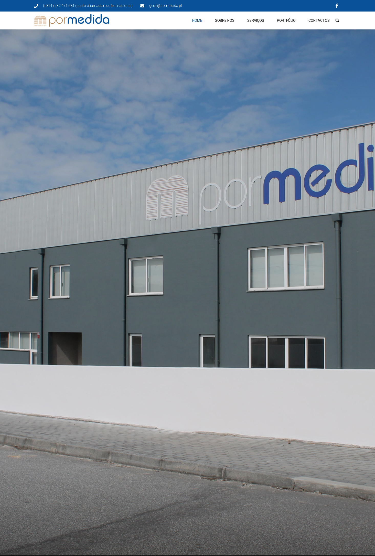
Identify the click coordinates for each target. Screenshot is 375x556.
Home (197, 20)
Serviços (255, 20)
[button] (337, 20)
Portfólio (286, 20)
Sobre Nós (224, 20)
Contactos (319, 20)
